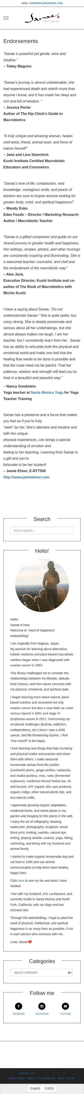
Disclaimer (17, 1078)
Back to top (66, 1078)
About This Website (41, 1078)
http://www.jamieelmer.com (26, 477)
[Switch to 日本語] (49, 1088)
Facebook (19, 1009)
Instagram (42, 1009)
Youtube (65, 1009)
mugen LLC (26, 1073)
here (21, 880)
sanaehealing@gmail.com (45, 3)
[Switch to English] (35, 1088)
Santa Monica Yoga (47, 392)
